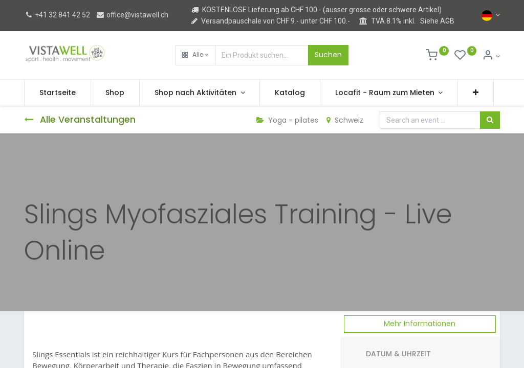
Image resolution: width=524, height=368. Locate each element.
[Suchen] (490, 120)
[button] (195, 55)
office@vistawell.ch (132, 15)
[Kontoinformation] (491, 56)
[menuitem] (58, 93)
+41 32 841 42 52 (57, 15)
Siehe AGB (437, 21)
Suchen (328, 55)
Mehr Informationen (419, 323)
